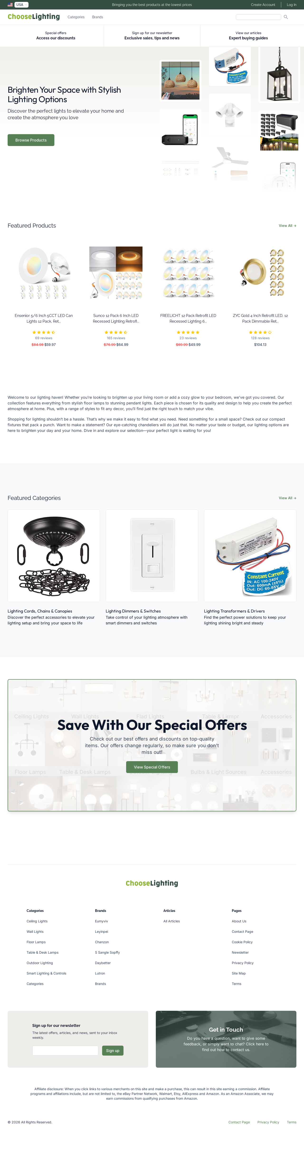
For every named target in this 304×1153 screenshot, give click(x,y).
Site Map (239, 973)
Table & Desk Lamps (42, 952)
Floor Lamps (36, 942)
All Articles (171, 921)
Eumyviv (101, 921)
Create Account (263, 5)
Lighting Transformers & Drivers (234, 611)
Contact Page (242, 931)
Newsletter (240, 952)
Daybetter (103, 963)
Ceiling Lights (37, 921)
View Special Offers (152, 767)
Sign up (112, 1050)
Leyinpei (101, 931)
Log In (291, 5)
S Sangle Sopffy (107, 952)
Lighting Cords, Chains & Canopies (40, 611)
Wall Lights (35, 931)
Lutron (100, 973)
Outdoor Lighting (40, 963)
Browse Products (31, 140)
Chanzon (102, 942)
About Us (239, 921)
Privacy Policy (243, 963)
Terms (236, 984)
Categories (76, 17)
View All (287, 226)
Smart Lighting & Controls (46, 973)
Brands (97, 17)
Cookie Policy (242, 942)
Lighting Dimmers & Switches (133, 611)
